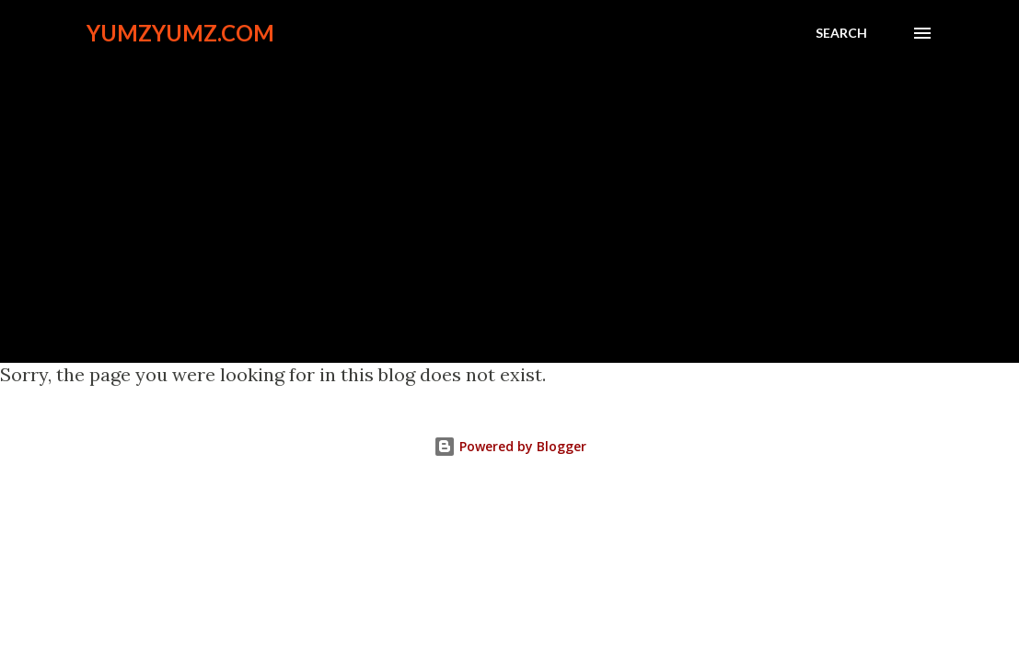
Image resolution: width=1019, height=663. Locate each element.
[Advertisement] (509, 195)
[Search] (841, 33)
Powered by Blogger (510, 446)
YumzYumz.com (180, 32)
